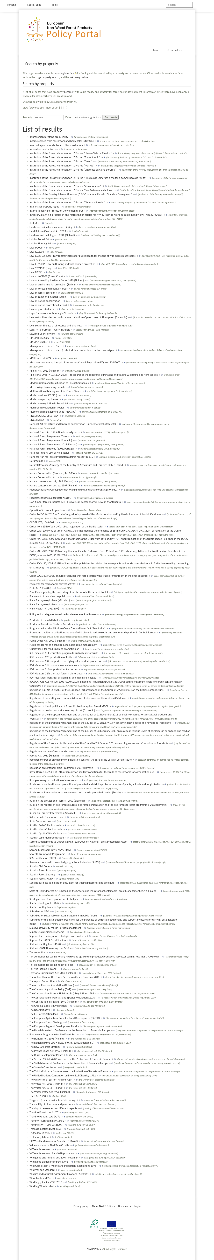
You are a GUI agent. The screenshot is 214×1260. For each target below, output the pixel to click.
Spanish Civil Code (40, 866)
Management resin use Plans (45, 346)
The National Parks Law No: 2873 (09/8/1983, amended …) (62, 1042)
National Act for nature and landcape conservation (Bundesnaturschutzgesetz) (73, 424)
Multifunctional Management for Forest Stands (55, 391)
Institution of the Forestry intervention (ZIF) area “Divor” (61, 161)
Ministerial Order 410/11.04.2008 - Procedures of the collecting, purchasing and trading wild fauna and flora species (94, 374)
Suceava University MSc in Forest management (55, 927)
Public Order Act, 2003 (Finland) (47, 640)
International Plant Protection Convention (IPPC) (56, 210)
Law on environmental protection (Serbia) (53, 284)
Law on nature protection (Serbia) (48, 305)
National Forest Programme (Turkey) (49, 436)
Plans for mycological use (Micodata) (50, 600)
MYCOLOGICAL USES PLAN (44, 415)
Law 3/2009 (36, 247)
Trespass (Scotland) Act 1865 (45, 1128)
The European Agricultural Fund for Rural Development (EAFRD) (65, 1018)
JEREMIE (34, 223)
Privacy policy (81, 1206)
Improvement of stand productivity (49, 136)
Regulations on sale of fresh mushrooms (52, 751)
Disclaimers (124, 1206)
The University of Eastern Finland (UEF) (51, 1079)
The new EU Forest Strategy (45, 1046)
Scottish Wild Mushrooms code (47, 837)
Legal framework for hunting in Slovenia (51, 313)
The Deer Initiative (40, 1009)
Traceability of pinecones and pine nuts (51, 1104)
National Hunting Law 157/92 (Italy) (49, 452)
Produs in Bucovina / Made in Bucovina (51, 624)
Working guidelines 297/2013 (46, 1182)
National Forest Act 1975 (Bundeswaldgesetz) (55, 432)
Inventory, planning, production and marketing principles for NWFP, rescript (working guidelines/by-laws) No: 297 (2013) (96, 214)
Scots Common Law (40, 821)
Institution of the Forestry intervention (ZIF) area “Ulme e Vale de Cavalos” (71, 153)
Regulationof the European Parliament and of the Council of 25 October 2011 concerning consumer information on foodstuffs (99, 743)
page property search (47, 77)
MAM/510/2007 (39, 342)
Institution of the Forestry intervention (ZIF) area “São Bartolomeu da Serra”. (72, 190)
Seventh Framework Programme (47, 854)
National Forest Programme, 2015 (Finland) (53, 444)
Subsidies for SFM (39, 911)
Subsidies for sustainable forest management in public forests (63, 915)
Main (156, 50)
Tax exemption (38, 952)
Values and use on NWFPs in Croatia (49, 1145)
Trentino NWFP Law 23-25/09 (46, 1124)
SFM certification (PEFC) (43, 858)
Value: (68, 117)
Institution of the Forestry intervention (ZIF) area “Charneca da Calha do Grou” (73, 169)
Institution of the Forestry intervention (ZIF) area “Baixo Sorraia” (65, 157)
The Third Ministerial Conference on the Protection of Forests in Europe (69, 1071)
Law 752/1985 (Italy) (41, 268)
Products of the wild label (44, 620)
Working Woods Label (42, 1186)
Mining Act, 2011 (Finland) (44, 370)
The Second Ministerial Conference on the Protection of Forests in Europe (70, 1059)
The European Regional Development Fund (53, 1026)
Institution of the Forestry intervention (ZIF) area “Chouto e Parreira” (67, 202)
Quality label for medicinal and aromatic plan (54, 649)
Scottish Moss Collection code (46, 829)
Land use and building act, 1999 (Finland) (52, 235)
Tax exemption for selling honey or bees (51, 964)
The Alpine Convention (42, 981)
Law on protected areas (42, 309)
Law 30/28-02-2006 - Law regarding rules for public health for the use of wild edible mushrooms (82, 255)
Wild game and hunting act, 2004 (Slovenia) (54, 1157)
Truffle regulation (39, 1137)
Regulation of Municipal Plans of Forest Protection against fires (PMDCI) (69, 706)
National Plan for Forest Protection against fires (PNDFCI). (61, 456)
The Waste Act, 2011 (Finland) (46, 1083)
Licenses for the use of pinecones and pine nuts (56, 325)
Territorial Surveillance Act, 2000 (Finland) (53, 973)
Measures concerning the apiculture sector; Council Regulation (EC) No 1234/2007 (75, 362)
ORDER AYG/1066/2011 (42, 522)
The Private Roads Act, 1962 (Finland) (50, 1051)
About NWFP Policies (103, 1206)
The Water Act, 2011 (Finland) (46, 1087)
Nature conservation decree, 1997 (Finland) (53, 485)
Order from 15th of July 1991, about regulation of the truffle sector (66, 526)
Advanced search (176, 50)
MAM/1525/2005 (39, 337)
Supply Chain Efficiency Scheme (47, 932)
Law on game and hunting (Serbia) (48, 296)
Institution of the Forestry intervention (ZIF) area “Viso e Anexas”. (66, 186)
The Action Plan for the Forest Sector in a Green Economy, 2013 (64, 977)
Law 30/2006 (37, 251)
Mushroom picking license (44, 399)
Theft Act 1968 (38, 1096)
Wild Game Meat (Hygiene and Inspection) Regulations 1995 (63, 1165)
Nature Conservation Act (43, 477)
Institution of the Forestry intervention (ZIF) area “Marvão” (62, 165)
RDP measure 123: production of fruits (51, 657)
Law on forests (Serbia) (42, 292)
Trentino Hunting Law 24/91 (45, 1116)
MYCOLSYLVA (37, 419)
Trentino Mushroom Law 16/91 (47, 1120)
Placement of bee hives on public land (51, 596)
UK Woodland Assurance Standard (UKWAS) (54, 1141)
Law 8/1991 (36, 272)
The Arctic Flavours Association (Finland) (52, 985)
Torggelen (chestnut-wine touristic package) (54, 1100)
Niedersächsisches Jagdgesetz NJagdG (50, 497)
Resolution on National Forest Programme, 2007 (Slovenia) (62, 767)
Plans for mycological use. (44, 604)
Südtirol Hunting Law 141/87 (45, 944)
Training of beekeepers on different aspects (53, 1108)
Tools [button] (56, 4)
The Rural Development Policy (46, 1055)
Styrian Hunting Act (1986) (44, 903)
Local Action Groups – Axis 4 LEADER (50, 329)
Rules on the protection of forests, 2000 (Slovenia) (57, 800)
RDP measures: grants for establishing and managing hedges (63, 677)
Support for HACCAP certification (48, 940)
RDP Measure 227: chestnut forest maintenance (56, 673)
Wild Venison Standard (42, 1169)
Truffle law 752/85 (40, 1133)
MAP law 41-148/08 (41, 358)
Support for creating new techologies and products (58, 936)
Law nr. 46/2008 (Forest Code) (46, 276)
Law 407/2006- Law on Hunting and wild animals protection (62, 264)
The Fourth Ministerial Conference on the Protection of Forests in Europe (70, 1030)
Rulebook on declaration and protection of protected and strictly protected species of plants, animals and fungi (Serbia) (95, 784)
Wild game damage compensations (49, 1161)
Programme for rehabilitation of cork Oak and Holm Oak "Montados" (67, 628)
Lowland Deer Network (42, 333)
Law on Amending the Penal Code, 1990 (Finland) (57, 280)
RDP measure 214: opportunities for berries (54, 669)
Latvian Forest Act (39, 239)
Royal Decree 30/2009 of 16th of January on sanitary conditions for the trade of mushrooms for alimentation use (92, 772)
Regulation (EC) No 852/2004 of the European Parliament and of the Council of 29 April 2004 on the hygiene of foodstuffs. (97, 690)
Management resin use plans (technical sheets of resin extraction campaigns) (72, 350)
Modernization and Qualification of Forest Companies (59, 383)
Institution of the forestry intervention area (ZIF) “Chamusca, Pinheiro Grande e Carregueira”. (81, 194)
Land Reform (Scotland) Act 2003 (48, 231)
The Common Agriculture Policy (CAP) (50, 989)
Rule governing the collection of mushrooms (54, 780)
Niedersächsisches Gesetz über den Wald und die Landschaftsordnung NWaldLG (74, 489)
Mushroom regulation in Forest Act (49, 403)
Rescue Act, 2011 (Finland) (44, 755)
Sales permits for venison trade (47, 817)
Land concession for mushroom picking (51, 227)
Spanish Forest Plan (40, 870)
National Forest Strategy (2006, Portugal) (52, 448)
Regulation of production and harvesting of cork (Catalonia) (62, 710)
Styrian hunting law (40, 907)
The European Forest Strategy (46, 1022)
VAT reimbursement (40, 1149)
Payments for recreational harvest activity (52, 584)
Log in (137, 1206)
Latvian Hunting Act (40, 243)
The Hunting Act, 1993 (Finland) (47, 1038)
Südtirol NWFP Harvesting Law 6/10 (49, 948)
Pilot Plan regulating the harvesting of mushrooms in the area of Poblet (69, 592)
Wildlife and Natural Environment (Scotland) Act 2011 (59, 1174)
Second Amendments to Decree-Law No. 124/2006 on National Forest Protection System (78, 841)
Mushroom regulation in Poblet (47, 407)
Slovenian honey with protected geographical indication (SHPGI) (65, 862)
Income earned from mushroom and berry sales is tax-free (62, 141)
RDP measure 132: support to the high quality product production (66, 661)
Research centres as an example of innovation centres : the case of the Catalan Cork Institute (81, 759)
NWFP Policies (95, 1249)
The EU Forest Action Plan (44, 1014)
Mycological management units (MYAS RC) (53, 411)
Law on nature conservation (45, 301)
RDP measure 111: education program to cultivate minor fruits (64, 653)
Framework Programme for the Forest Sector (54, 1034)
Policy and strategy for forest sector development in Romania (64, 614)
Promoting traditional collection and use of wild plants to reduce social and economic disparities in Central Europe (92, 632)
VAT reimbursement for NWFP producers (52, 1153)
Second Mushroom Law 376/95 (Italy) (50, 850)
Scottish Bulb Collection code (45, 825)
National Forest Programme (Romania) (51, 440)
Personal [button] (13, 4)
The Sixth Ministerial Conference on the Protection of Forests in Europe (69, 1063)
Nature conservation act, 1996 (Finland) (51, 481)
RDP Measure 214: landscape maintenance (53, 665)
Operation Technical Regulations (47, 510)
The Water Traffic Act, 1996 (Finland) (50, 1092)
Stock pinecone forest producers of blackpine (54, 899)
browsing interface (64, 73)
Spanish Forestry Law (41, 878)
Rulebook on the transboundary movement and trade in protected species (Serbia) (75, 792)
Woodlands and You (40, 1178)
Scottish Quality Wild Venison (46, 833)
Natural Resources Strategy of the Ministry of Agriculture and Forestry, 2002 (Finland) (77, 465)
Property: (28, 117)
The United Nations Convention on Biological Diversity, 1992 (63, 1075)
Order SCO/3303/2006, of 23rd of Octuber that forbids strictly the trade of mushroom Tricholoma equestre (89, 575)
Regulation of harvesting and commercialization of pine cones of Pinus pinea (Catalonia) (78, 698)
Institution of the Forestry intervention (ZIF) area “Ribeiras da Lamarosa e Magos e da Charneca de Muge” (88, 177)
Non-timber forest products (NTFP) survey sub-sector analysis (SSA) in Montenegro (75, 502)
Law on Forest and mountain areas (49, 288)
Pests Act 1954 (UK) (40, 588)
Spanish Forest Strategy (42, 874)
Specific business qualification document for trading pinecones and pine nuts (72, 882)
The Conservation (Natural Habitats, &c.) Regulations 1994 (62, 993)
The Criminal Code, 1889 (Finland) (48, 1005)
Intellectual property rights (44, 206)
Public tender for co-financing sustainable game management (63, 644)
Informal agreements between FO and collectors (56, 145)
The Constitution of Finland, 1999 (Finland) (53, 1001)
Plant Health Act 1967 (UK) (44, 608)
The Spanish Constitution (43, 1067)
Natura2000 (36, 461)
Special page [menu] (35, 4)
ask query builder (79, 77)
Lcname (68, 91)
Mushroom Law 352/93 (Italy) (46, 395)
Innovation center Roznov (44, 149)
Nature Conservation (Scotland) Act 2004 (52, 473)
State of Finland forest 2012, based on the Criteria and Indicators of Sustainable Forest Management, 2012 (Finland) (93, 891)
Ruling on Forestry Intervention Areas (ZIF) (53, 813)
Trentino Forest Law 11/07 (44, 1112)
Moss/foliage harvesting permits (47, 387)
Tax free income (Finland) (43, 968)
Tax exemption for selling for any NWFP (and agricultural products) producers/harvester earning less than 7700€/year (94, 956)
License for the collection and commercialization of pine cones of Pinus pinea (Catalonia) (78, 317)
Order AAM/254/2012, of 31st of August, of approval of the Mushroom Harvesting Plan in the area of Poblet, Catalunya (95, 514)
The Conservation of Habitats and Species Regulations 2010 (62, 997)
